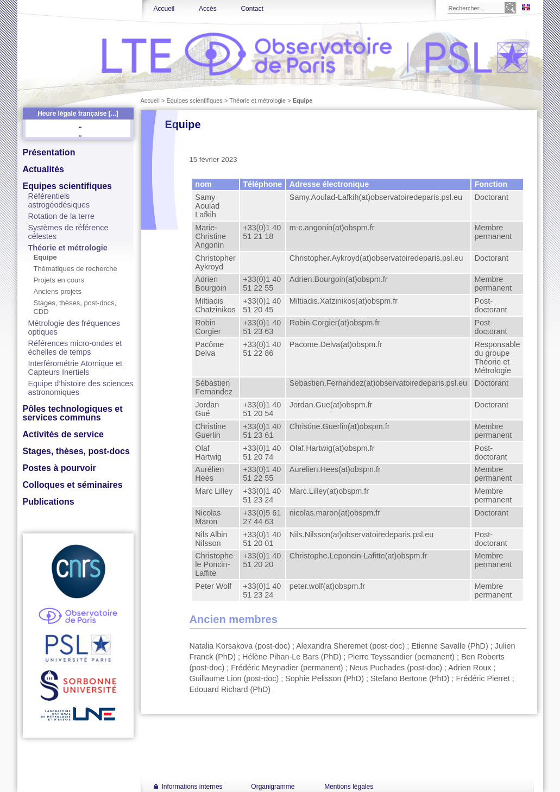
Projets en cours (59, 280)
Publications (48, 501)
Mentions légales (348, 786)
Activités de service (63, 434)
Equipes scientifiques (67, 186)
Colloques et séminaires (73, 484)
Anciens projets (58, 291)
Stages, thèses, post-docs (76, 451)
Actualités (43, 169)
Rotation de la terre (61, 216)
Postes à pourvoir (59, 468)
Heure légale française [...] (77, 113)
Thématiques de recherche (75, 269)
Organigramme (272, 786)
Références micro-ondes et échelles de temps (75, 347)
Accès (208, 8)
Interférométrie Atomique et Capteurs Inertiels (75, 367)
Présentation (49, 152)
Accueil (164, 8)
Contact (252, 8)
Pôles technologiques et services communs (73, 413)
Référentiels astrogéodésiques (59, 200)
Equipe (45, 257)
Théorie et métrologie (68, 247)
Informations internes (192, 786)
